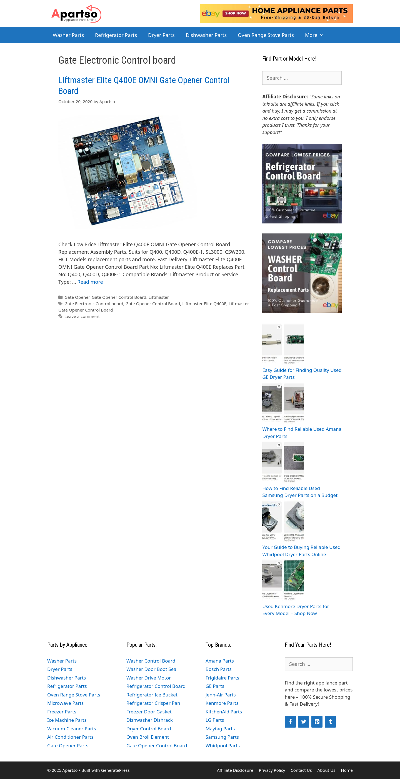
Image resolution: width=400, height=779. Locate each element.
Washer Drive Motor (148, 678)
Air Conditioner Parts (70, 737)
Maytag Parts (220, 728)
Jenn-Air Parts (221, 694)
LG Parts (215, 720)
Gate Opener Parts (67, 745)
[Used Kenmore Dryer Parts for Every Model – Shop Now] (283, 581)
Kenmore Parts (222, 703)
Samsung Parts (222, 737)
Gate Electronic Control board (93, 303)
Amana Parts (220, 661)
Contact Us (301, 770)
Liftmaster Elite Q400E (204, 303)
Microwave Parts (65, 703)
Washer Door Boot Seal (152, 669)
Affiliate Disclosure (235, 770)
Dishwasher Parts (206, 35)
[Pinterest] (316, 722)
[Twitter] (303, 722)
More (317, 35)
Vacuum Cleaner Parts (71, 728)
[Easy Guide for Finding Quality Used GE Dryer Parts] (283, 345)
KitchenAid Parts (224, 711)
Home (347, 770)
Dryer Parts (161, 35)
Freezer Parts (61, 711)
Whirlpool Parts (223, 745)
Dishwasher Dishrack (149, 720)
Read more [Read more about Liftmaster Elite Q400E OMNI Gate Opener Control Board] (90, 281)
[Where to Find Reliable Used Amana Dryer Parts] (283, 404)
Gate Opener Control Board (119, 297)
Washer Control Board (150, 661)
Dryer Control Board (148, 728)
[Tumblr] (330, 722)
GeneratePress (115, 770)
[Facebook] (290, 722)
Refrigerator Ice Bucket (152, 694)
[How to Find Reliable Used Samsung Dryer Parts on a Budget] (283, 463)
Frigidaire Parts (222, 678)
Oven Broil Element (147, 737)
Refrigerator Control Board (156, 686)
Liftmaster (159, 297)
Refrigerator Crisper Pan (153, 703)
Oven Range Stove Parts (266, 35)
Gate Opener (76, 297)
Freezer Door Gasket (149, 711)
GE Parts (215, 686)
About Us (327, 770)
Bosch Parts (219, 669)
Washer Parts (68, 35)
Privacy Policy (272, 770)
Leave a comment (82, 316)
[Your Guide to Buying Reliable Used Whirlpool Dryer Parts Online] (283, 522)
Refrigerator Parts (116, 35)
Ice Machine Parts (67, 720)
